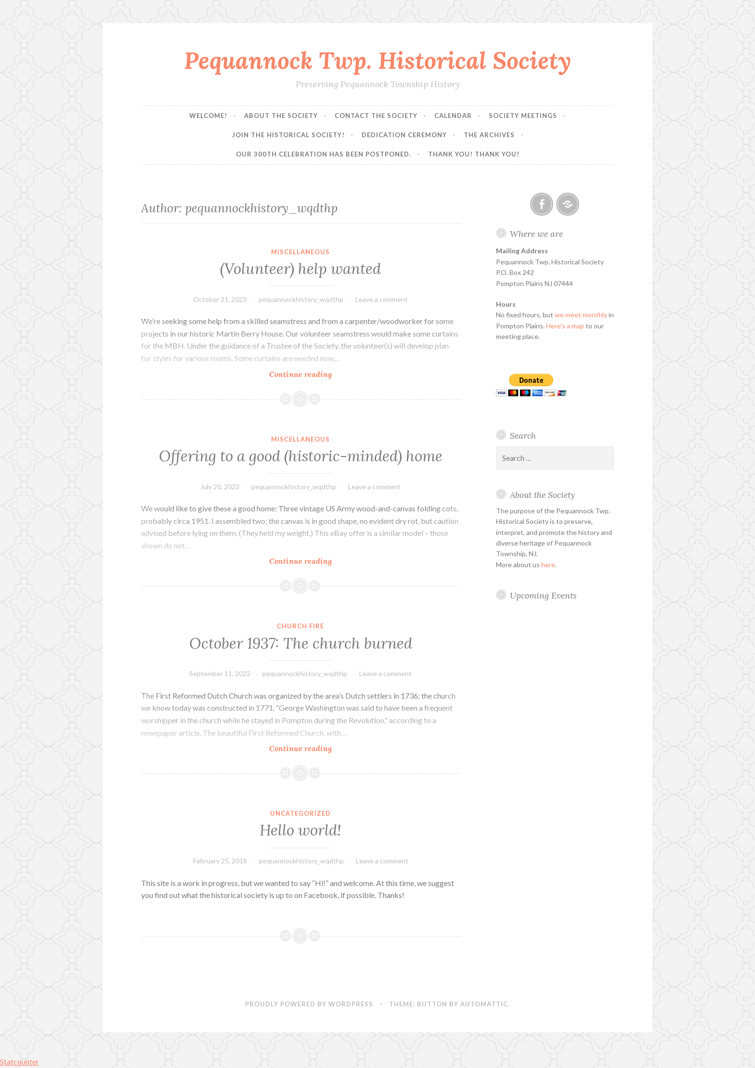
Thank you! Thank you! (474, 154)
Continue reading (320, 374)
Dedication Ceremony (404, 135)
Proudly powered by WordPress (309, 1004)
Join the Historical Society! (288, 135)
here (548, 564)
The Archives (489, 135)
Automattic (484, 1004)
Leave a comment (381, 299)
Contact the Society (376, 115)
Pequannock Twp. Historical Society (377, 60)
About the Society (281, 115)
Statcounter (19, 1061)
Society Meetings (523, 115)
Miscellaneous (300, 252)
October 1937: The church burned (300, 643)
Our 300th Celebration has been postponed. (323, 154)
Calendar (453, 115)
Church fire (300, 626)
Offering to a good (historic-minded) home (301, 456)
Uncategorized (300, 813)
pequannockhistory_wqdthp (301, 299)
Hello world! (300, 830)
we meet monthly (581, 315)
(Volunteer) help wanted (300, 268)
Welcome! (208, 115)
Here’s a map (565, 326)
